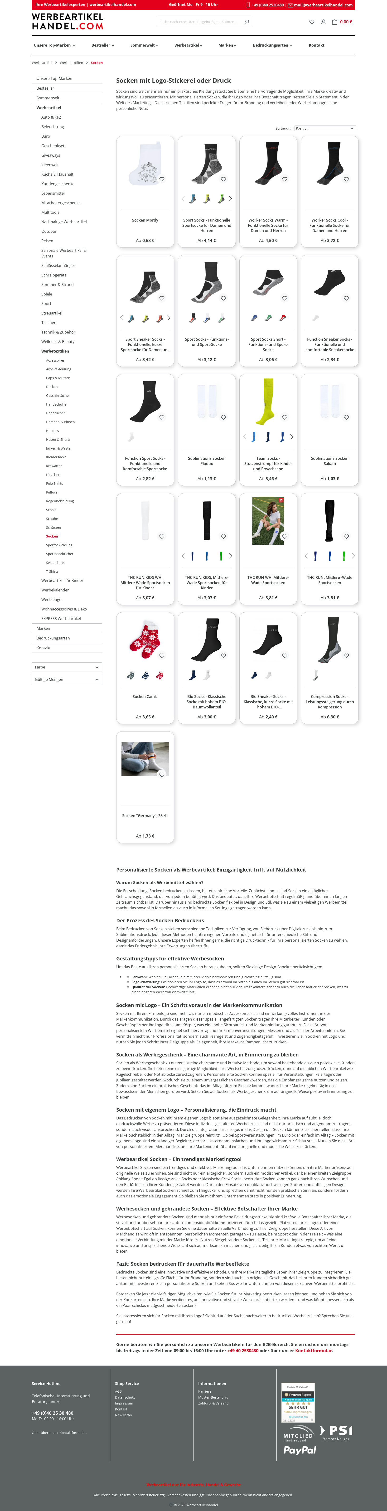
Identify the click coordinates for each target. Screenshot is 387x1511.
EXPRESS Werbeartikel (61, 618)
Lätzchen (53, 474)
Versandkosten (179, 1495)
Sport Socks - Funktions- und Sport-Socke (207, 342)
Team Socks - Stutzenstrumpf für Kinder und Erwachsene (268, 463)
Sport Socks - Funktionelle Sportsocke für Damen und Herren (206, 225)
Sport (46, 303)
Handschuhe (56, 404)
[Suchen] (246, 21)
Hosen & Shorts (58, 439)
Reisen (47, 240)
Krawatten (54, 466)
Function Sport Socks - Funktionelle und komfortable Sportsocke (145, 463)
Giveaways (50, 155)
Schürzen (53, 527)
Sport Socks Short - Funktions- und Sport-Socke (268, 344)
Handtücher (55, 413)
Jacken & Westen (59, 448)
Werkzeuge (51, 599)
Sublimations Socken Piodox (207, 461)
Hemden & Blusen (60, 422)
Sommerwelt (48, 98)
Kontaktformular (313, 1350)
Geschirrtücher (58, 395)
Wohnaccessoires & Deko (64, 609)
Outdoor (49, 231)
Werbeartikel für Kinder (62, 580)
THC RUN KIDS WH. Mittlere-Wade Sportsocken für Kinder (145, 583)
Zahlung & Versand (213, 1403)
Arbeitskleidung (58, 369)
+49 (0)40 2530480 (265, 5)
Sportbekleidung (59, 545)
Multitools (50, 212)
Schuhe (52, 518)
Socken (52, 536)
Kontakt (44, 647)
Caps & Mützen (58, 378)
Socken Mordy (145, 220)
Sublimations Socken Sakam (329, 461)
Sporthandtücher (59, 554)
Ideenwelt (50, 164)
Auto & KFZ (51, 117)
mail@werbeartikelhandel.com (320, 5)
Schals (51, 510)
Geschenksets (53, 145)
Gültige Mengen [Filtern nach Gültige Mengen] (67, 679)
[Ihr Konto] (323, 21)
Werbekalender (55, 590)
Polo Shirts (54, 483)
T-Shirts (52, 571)
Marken (43, 628)
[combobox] (199, 21)
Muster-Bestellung (213, 1397)
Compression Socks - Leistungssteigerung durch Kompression (330, 702)
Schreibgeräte (54, 275)
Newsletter (123, 1415)
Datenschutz (125, 1397)
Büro (45, 136)
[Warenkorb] (342, 22)
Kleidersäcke (56, 457)
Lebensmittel (53, 193)
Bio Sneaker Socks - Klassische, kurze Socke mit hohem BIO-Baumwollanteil (268, 702)
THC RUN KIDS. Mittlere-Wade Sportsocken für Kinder (206, 583)
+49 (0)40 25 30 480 (52, 1413)
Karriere (204, 1391)
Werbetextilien (55, 351)
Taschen (48, 322)
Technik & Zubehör (58, 332)
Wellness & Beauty (57, 341)
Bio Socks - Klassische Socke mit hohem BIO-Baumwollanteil (207, 702)
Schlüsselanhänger (58, 265)
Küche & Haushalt (57, 174)
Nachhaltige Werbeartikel (64, 221)
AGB (118, 1391)
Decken (52, 386)
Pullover (52, 492)
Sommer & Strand (57, 284)
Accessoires (55, 360)
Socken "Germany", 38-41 (145, 815)
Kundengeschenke (57, 183)
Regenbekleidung (60, 501)
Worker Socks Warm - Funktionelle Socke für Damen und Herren (268, 225)
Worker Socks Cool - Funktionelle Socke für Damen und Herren (330, 225)
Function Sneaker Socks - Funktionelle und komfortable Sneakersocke (329, 344)
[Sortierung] (325, 128)
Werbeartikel (49, 107)
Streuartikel (51, 313)
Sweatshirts (55, 562)
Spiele (46, 294)
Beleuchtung (52, 126)
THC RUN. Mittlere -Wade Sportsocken (329, 580)
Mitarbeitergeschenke (61, 202)
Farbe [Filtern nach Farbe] (67, 667)
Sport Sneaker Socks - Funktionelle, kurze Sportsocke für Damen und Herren (145, 345)
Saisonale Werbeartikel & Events (63, 253)
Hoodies (52, 430)
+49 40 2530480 (242, 1350)
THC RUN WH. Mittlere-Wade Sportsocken (268, 580)
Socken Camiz (145, 696)
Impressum (124, 1403)
